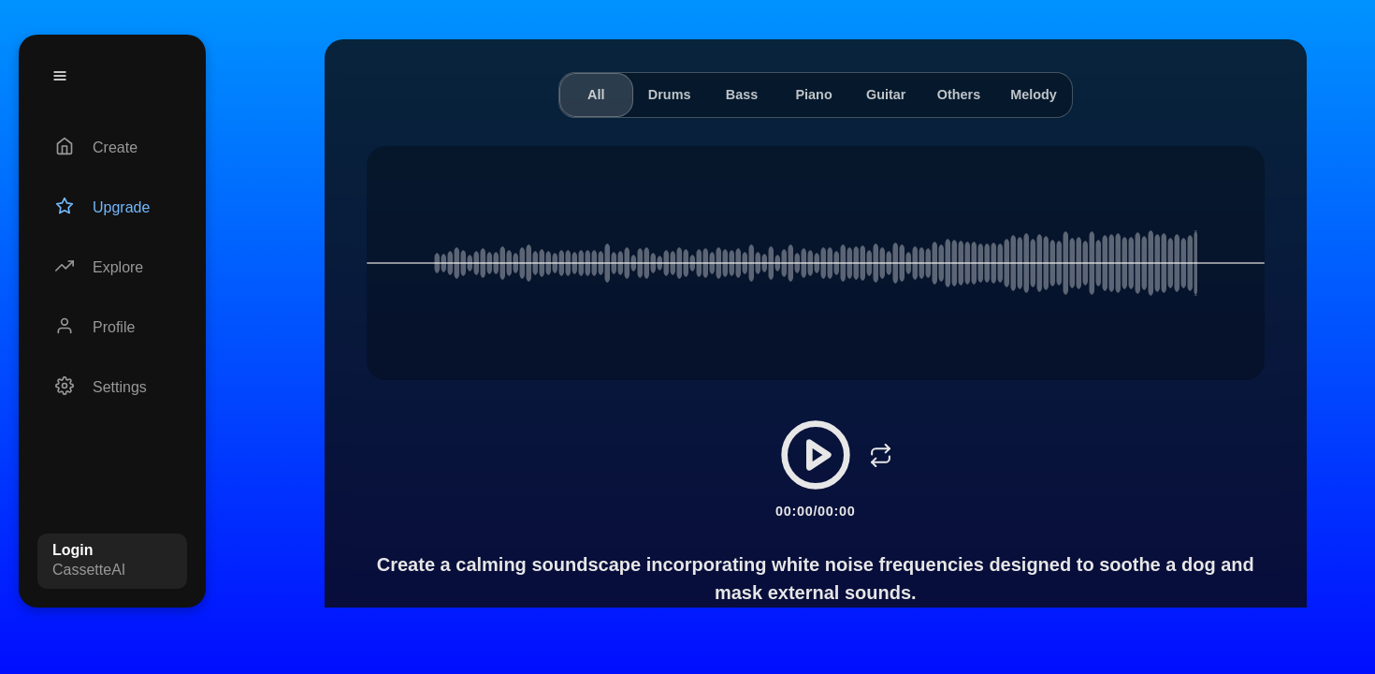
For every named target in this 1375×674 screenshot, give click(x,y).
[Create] (112, 148)
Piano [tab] (814, 94)
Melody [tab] (1033, 94)
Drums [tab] (669, 94)
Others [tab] (958, 94)
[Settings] (112, 387)
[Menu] (60, 76)
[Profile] (112, 327)
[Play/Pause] (815, 455)
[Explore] (112, 267)
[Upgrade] (112, 208)
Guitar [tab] (885, 94)
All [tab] (595, 94)
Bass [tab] (742, 94)
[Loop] (881, 455)
